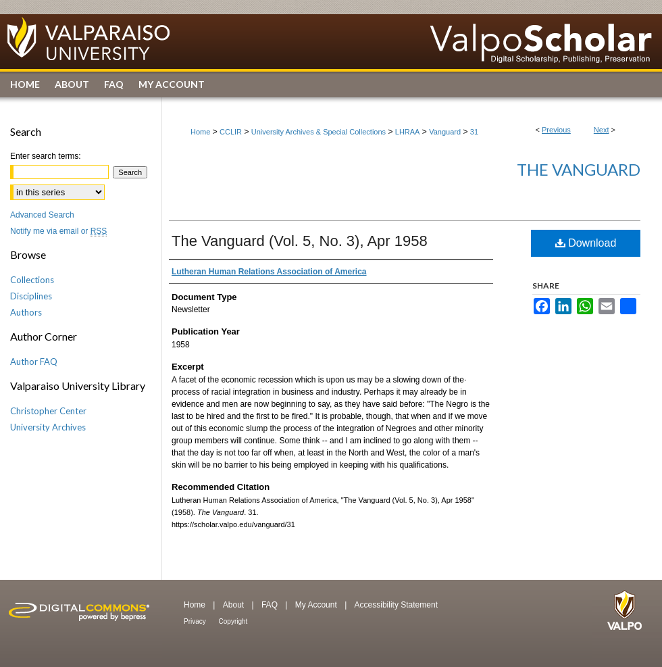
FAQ (270, 605)
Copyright (233, 621)
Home (200, 132)
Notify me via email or (58, 231)
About (235, 605)
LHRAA (407, 132)
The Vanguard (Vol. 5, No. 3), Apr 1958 (300, 240)
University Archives (48, 427)
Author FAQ (33, 361)
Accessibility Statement (396, 605)
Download (586, 243)
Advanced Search (42, 215)
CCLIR (231, 132)
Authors (26, 312)
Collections (32, 279)
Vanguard (445, 132)
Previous (556, 130)
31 (474, 132)
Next (601, 130)
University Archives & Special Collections (318, 132)
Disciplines (31, 296)
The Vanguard (578, 169)
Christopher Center (48, 410)
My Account (317, 605)
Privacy (196, 621)
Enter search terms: (45, 156)
